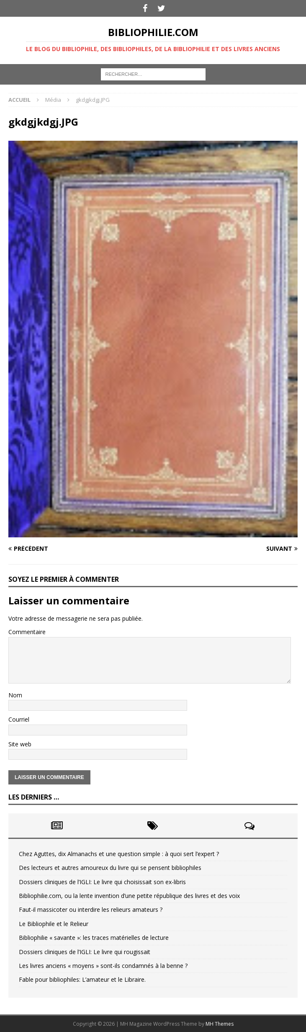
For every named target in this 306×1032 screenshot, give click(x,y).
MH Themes (220, 1023)
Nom (15, 695)
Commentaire (27, 632)
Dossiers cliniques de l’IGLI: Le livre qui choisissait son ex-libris (102, 882)
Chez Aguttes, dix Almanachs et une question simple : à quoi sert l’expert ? (119, 854)
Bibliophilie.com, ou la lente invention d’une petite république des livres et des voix (129, 896)
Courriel (18, 719)
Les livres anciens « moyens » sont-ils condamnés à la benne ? (103, 966)
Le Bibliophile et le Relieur (53, 924)
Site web (19, 744)
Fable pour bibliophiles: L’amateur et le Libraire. (82, 979)
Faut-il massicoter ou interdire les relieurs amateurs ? (90, 909)
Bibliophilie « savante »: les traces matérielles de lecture (94, 938)
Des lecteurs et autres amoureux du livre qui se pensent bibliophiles (110, 868)
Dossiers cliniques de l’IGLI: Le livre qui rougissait (84, 952)
